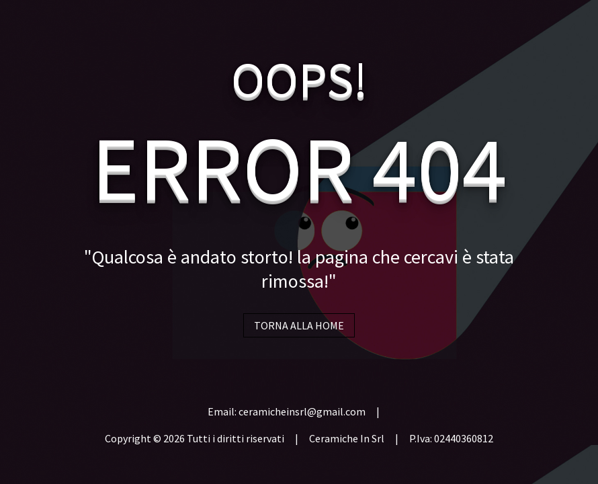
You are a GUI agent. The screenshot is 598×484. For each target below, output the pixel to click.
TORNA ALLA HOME (299, 325)
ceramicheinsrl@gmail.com (302, 411)
